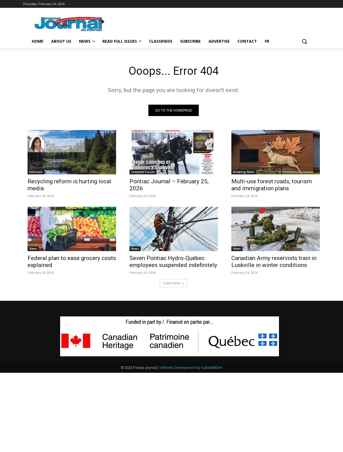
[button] (304, 41)
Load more (173, 283)
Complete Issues (143, 172)
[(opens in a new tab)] (173, 152)
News (33, 249)
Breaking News (243, 172)
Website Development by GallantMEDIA (191, 367)
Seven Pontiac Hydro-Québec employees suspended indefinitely (173, 261)
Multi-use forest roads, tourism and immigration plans (271, 185)
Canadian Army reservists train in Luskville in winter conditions (274, 261)
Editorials (36, 172)
